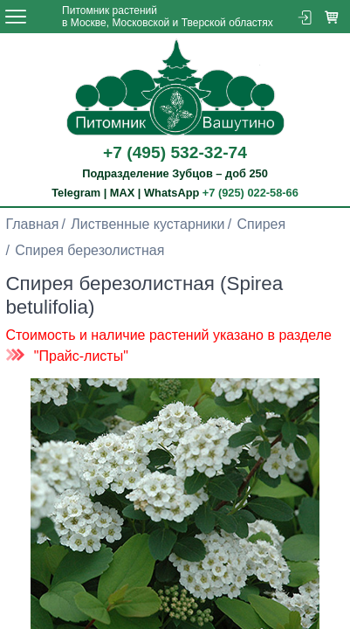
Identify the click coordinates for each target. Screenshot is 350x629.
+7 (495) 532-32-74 (175, 152)
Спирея (261, 224)
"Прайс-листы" (81, 356)
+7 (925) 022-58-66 (250, 192)
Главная (31, 224)
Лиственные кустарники (147, 224)
